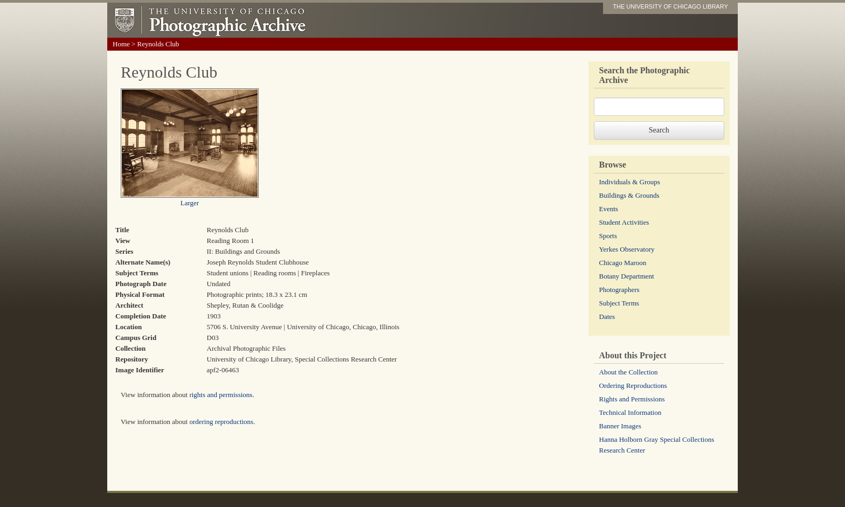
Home (121, 44)
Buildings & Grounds (629, 195)
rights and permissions (220, 395)
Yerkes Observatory (627, 249)
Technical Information (630, 412)
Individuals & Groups (629, 182)
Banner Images (620, 426)
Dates (607, 316)
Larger (190, 203)
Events (608, 209)
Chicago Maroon (623, 263)
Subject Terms (619, 303)
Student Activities (624, 222)
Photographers (619, 290)
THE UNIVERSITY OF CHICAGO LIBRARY (670, 6)
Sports (608, 236)
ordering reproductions (221, 422)
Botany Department (626, 276)
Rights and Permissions (632, 399)
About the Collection (628, 372)
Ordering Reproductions (633, 385)
